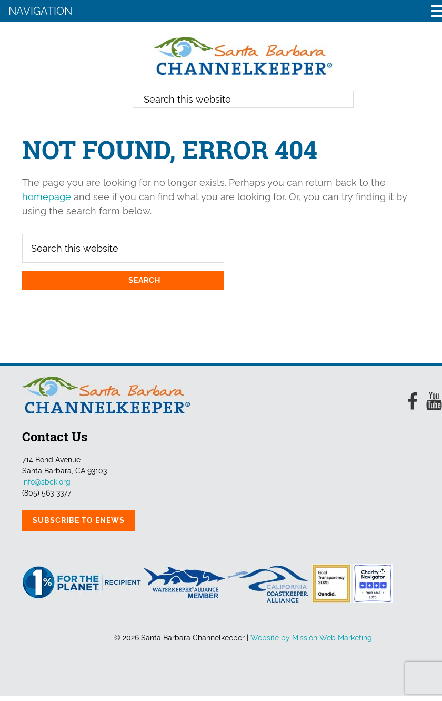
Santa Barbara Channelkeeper (243, 56)
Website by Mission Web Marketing (311, 638)
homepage (46, 196)
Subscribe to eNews (79, 520)
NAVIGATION (40, 11)
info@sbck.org (46, 482)
